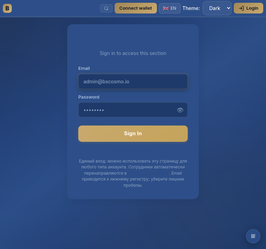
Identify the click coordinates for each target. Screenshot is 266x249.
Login (248, 8)
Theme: (207, 8)
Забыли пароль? (133, 150)
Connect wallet (135, 8)
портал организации (148, 173)
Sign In (133, 133)
